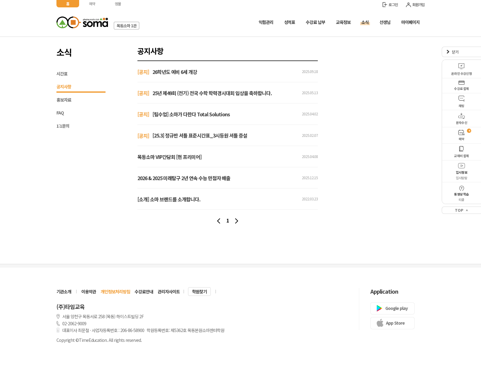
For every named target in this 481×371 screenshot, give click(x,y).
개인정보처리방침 (115, 291)
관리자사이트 (169, 291)
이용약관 (88, 291)
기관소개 (63, 291)
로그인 (390, 4)
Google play (396, 308)
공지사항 (81, 87)
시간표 (61, 74)
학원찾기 (199, 291)
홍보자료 (63, 100)
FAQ (60, 113)
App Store (395, 323)
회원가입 (415, 4)
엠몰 (118, 3)
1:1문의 (62, 126)
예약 (92, 3)
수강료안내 (144, 291)
